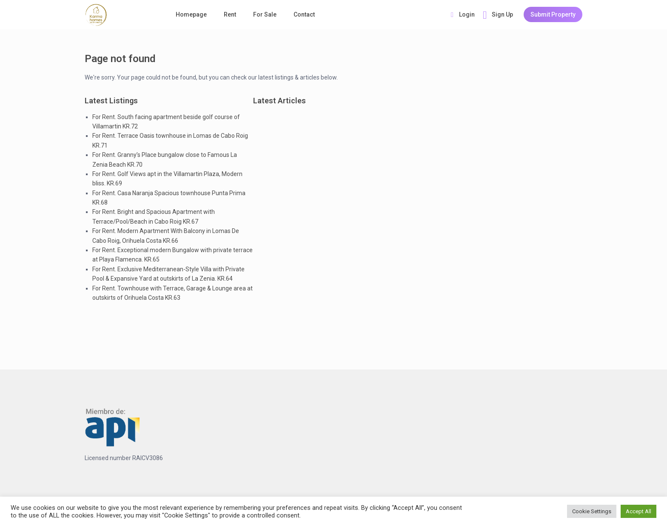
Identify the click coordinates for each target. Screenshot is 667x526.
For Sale (264, 14)
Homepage (191, 14)
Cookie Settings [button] (591, 511)
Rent (230, 14)
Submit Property (553, 14)
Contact (304, 14)
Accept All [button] (638, 511)
